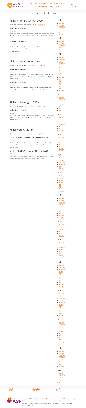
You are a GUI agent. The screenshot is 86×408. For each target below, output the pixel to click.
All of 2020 (61, 118)
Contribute (40, 7)
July (60, 30)
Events (11, 393)
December (62, 25)
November (62, 59)
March (60, 50)
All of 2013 (61, 265)
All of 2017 (61, 176)
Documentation (52, 4)
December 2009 (42, 25)
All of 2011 (61, 322)
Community (48, 7)
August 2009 (41, 106)
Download (42, 4)
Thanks (35, 391)
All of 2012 (61, 294)
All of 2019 (61, 138)
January (61, 34)
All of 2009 (61, 374)
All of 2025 (61, 23)
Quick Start (33, 4)
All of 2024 (61, 41)
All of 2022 (61, 77)
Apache (56, 7)
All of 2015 (61, 225)
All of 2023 (61, 57)
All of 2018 (61, 158)
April (60, 32)
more (16, 38)
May (60, 68)
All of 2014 (61, 243)
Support (62, 4)
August (61, 182)
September (62, 28)
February (61, 90)
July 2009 (40, 134)
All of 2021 (61, 97)
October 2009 (41, 65)
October (61, 61)
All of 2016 (61, 198)
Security (58, 388)
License (11, 391)
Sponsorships (36, 388)
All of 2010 (61, 351)
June (60, 48)
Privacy (58, 391)
